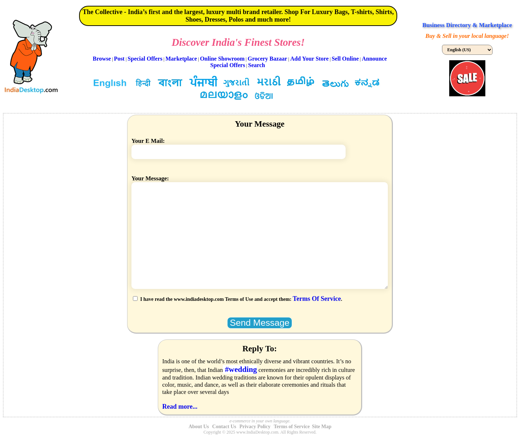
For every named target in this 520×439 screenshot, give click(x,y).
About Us (198, 426)
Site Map (322, 426)
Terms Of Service (317, 298)
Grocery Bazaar (267, 59)
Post (119, 59)
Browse (102, 59)
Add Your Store (309, 59)
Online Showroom (222, 59)
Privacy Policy (254, 426)
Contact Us (224, 426)
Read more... (180, 406)
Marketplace (181, 59)
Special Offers (144, 59)
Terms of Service (292, 426)
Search (256, 65)
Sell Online (345, 59)
